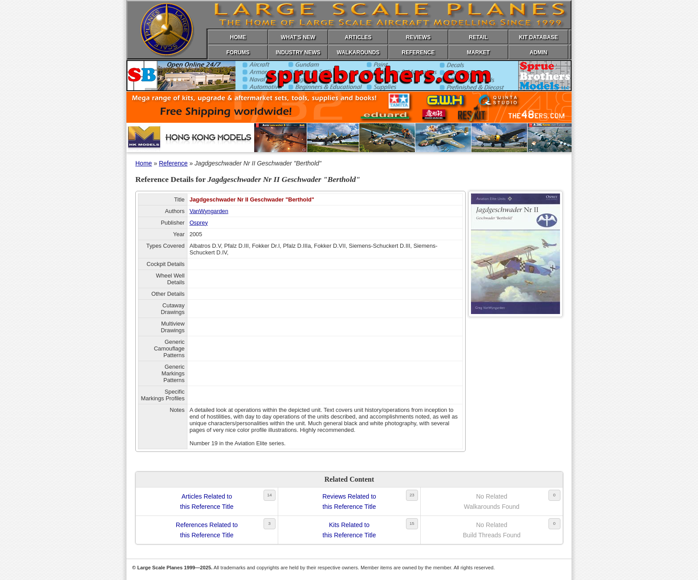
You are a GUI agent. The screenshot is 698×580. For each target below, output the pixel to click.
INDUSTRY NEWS (298, 52)
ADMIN (538, 52)
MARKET (478, 52)
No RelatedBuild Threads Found (492, 529)
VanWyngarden (209, 211)
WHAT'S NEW (298, 37)
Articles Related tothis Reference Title (207, 501)
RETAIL (478, 37)
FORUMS (238, 52)
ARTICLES (358, 37)
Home (143, 163)
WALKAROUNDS (358, 52)
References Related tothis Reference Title (207, 529)
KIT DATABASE (538, 37)
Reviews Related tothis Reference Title (349, 501)
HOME (238, 37)
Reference (173, 163)
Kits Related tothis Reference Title (349, 529)
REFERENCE (418, 52)
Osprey (199, 222)
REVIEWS (418, 37)
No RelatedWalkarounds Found (491, 501)
